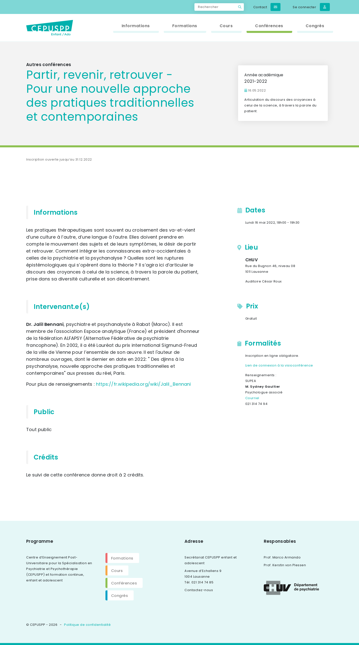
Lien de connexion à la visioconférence (279, 365)
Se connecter (311, 7)
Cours (117, 570)
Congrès (119, 595)
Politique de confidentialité (87, 624)
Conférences (124, 583)
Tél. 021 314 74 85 (198, 582)
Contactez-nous (198, 590)
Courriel (252, 398)
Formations (122, 558)
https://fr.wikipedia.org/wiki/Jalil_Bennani (143, 384)
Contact (267, 7)
